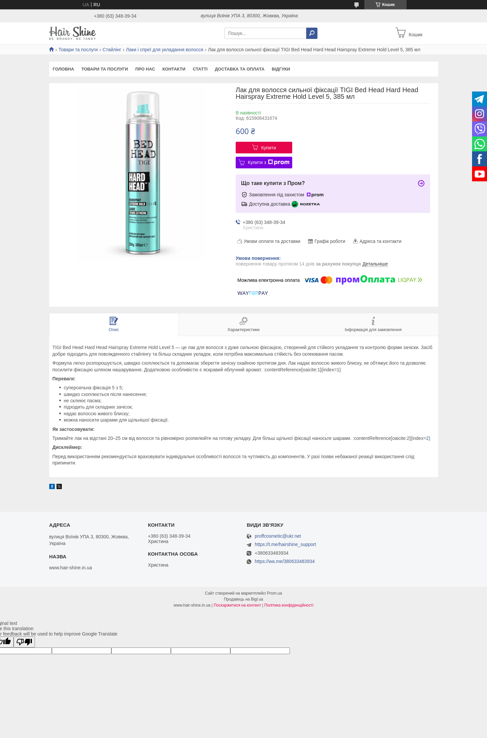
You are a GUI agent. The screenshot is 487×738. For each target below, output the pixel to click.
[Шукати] (311, 33)
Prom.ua (274, 593)
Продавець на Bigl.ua (243, 599)
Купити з (269, 162)
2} (428, 438)
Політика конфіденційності (288, 605)
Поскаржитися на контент (237, 605)
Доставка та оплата (239, 69)
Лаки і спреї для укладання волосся (164, 49)
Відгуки (281, 69)
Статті (200, 69)
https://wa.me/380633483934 (285, 561)
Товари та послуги (78, 49)
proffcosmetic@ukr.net (278, 536)
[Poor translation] (24, 642)
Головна (63, 69)
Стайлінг (112, 49)
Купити (268, 147)
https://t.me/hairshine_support (285, 544)
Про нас (145, 69)
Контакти (173, 69)
